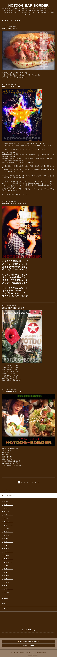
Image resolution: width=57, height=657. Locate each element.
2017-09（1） (8, 511)
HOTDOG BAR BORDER (28, 5)
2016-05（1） (8, 552)
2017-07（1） (8, 518)
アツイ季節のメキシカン (11, 391)
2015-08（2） (8, 582)
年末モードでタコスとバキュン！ (15, 203)
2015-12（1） (8, 569)
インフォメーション (9, 495)
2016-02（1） (8, 562)
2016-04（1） (8, 555)
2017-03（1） (8, 532)
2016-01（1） (8, 565)
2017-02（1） (8, 535)
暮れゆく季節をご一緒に (11, 86)
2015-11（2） (8, 572)
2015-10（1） (8, 575)
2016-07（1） (8, 545)
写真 (3, 604)
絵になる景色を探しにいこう (13, 308)
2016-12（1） (8, 538)
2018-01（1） (8, 501)
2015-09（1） (8, 579)
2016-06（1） (8, 548)
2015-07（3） (8, 585)
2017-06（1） (8, 521)
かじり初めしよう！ (10, 29)
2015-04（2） (8, 592)
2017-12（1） (8, 505)
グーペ (30, 655)
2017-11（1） (8, 508)
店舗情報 (5, 598)
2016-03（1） (8, 559)
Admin (35, 655)
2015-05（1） (8, 589)
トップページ (7, 490)
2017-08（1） (8, 515)
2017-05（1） (8, 525)
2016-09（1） (8, 542)
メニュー (5, 609)
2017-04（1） (8, 528)
